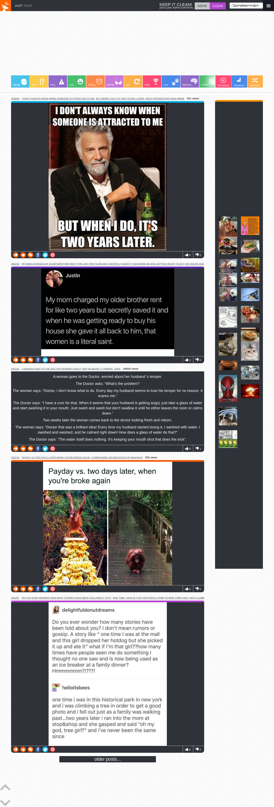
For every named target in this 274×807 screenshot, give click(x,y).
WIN (152, 82)
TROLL (95, 82)
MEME (20, 82)
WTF (38, 82)
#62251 (15, 598)
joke (117, 368)
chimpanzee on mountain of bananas (116, 457)
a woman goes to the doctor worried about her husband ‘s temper (67, 368)
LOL (76, 82)
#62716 (15, 457)
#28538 (15, 98)
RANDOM (255, 82)
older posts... (107, 759)
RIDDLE (189, 82)
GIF (133, 82)
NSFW (114, 82)
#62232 (15, 264)
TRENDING (239, 82)
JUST (24, 5)
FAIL (57, 82)
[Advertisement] (122, 45)
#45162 (15, 368)
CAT (171, 82)
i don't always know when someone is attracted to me (58, 98)
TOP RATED (223, 82)
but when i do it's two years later (120, 98)
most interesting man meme (164, 98)
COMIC (208, 82)
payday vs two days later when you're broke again (56, 457)
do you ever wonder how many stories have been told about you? (66, 598)
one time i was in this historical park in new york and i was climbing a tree (165, 598)
